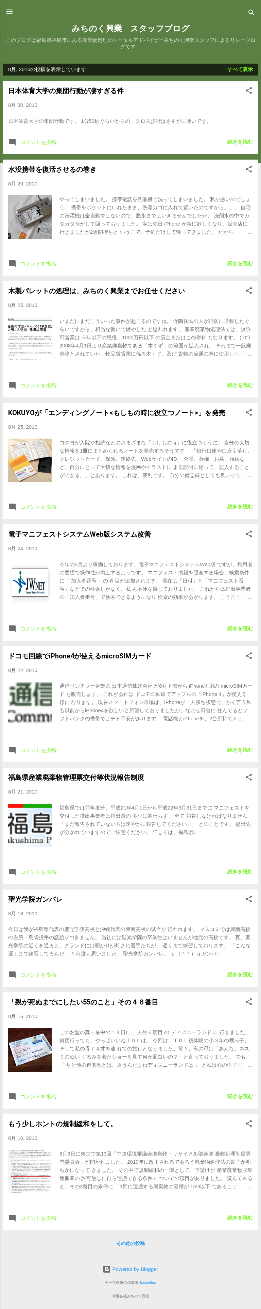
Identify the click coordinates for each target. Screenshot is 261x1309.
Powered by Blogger (130, 1269)
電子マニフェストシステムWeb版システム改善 (79, 534)
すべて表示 (240, 69)
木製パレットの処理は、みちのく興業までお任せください (96, 291)
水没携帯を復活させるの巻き (52, 169)
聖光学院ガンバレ (35, 899)
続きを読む (240, 142)
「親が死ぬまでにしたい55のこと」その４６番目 (83, 1002)
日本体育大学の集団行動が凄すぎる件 (66, 91)
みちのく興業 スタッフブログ (131, 28)
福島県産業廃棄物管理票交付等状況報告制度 (76, 777)
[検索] (251, 13)
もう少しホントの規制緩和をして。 (62, 1124)
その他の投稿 (130, 1243)
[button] (249, 91)
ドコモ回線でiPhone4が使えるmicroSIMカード (80, 656)
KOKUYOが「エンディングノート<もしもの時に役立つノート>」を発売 (116, 413)
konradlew (148, 1282)
